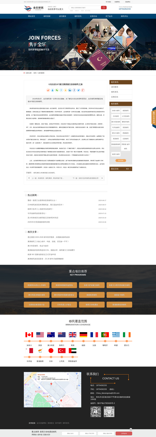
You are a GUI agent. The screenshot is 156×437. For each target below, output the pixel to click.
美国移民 (116, 139)
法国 (94, 348)
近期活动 (93, 16)
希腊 (116, 348)
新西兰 (61, 348)
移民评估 (124, 16)
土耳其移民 (125, 116)
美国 (82, 10)
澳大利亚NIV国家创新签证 (64, 298)
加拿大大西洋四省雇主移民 (119, 288)
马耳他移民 (116, 127)
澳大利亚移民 (115, 122)
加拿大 (77, 10)
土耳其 (61, 364)
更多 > (128, 169)
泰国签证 (51, 423)
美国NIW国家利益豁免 (64, 288)
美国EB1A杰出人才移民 (37, 288)
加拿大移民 (116, 110)
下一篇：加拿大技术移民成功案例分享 (85, 178)
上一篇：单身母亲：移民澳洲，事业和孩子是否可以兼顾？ (45, 178)
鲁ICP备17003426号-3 (106, 403)
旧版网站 (127, 2)
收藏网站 (117, 2)
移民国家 (47, 16)
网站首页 (31, 16)
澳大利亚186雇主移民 (36, 298)
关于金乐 (109, 16)
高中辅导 (58, 423)
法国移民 (126, 139)
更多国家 (120, 160)
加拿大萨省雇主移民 (92, 288)
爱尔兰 (126, 348)
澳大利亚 (87, 10)
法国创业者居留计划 (36, 307)
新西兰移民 (116, 154)
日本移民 (116, 116)
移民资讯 (78, 16)
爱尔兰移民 (116, 133)
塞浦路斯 (40, 364)
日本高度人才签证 (64, 307)
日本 (51, 364)
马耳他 (29, 364)
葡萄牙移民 (125, 122)
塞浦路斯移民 (115, 144)
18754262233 (101, 385)
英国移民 (126, 127)
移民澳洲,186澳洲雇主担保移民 (44, 173)
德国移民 (126, 110)
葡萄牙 (105, 348)
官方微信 (108, 2)
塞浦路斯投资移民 (119, 307)
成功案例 (62, 16)
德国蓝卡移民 (119, 298)
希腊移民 (126, 133)
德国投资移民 (92, 298)
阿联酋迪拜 (72, 364)
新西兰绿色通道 (92, 307)
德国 (71, 10)
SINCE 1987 (55, 8)
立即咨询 (124, 433)
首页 (35, 73)
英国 (72, 348)
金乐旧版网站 (41, 423)
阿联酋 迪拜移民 (126, 146)
